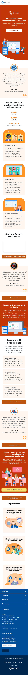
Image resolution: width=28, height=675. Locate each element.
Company (14, 595)
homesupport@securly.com (9, 628)
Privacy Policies (7, 662)
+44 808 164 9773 (14, 618)
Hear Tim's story (17, 297)
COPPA (20, 662)
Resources (14, 604)
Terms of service (13, 665)
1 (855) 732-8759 (9, 616)
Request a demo (14, 30)
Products (14, 599)
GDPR (14, 662)
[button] (25, 2)
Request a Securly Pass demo (14, 401)
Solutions (14, 591)
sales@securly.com (7, 621)
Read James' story (14, 445)
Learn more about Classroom (14, 489)
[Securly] (5, 2)
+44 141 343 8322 (12, 619)
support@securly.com (8, 623)
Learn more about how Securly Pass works (14, 256)
